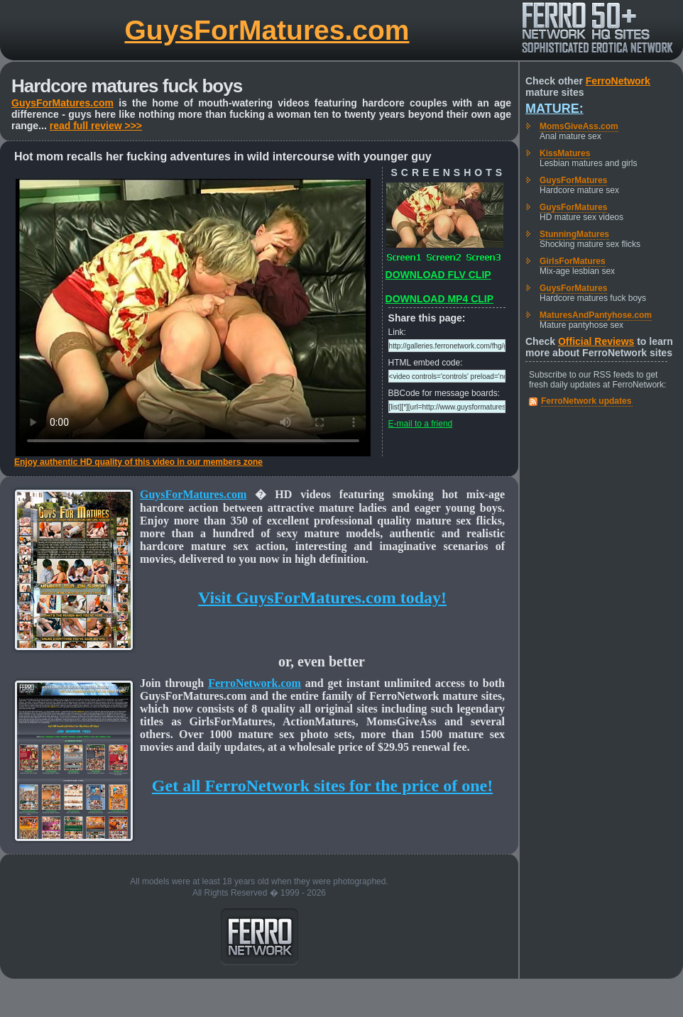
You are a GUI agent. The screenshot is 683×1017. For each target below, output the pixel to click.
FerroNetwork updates (586, 401)
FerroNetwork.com (254, 683)
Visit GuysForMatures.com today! (322, 597)
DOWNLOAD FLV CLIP (438, 274)
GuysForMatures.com (267, 30)
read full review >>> (96, 125)
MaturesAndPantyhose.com (596, 315)
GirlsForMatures (573, 261)
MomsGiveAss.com (579, 126)
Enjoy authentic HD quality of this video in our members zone (138, 462)
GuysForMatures (573, 180)
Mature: (554, 108)
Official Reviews (596, 341)
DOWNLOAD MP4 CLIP (439, 298)
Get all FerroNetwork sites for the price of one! (322, 785)
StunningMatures (574, 234)
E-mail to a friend (420, 424)
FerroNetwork (618, 81)
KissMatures (565, 153)
